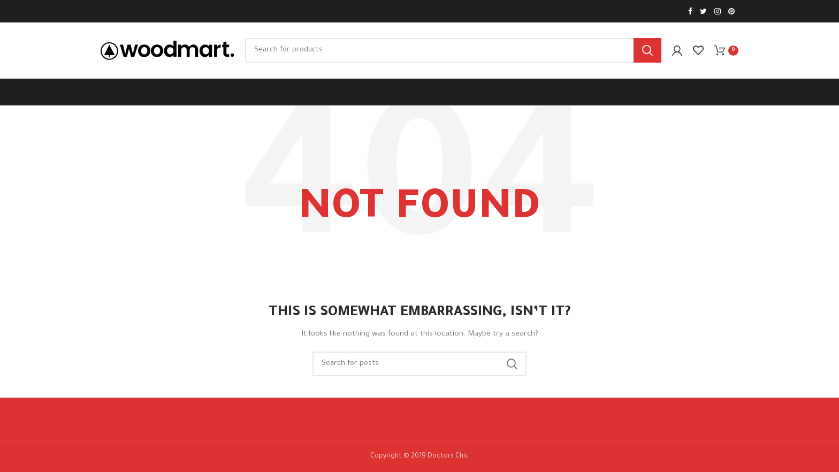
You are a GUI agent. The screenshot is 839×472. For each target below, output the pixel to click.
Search (647, 50)
